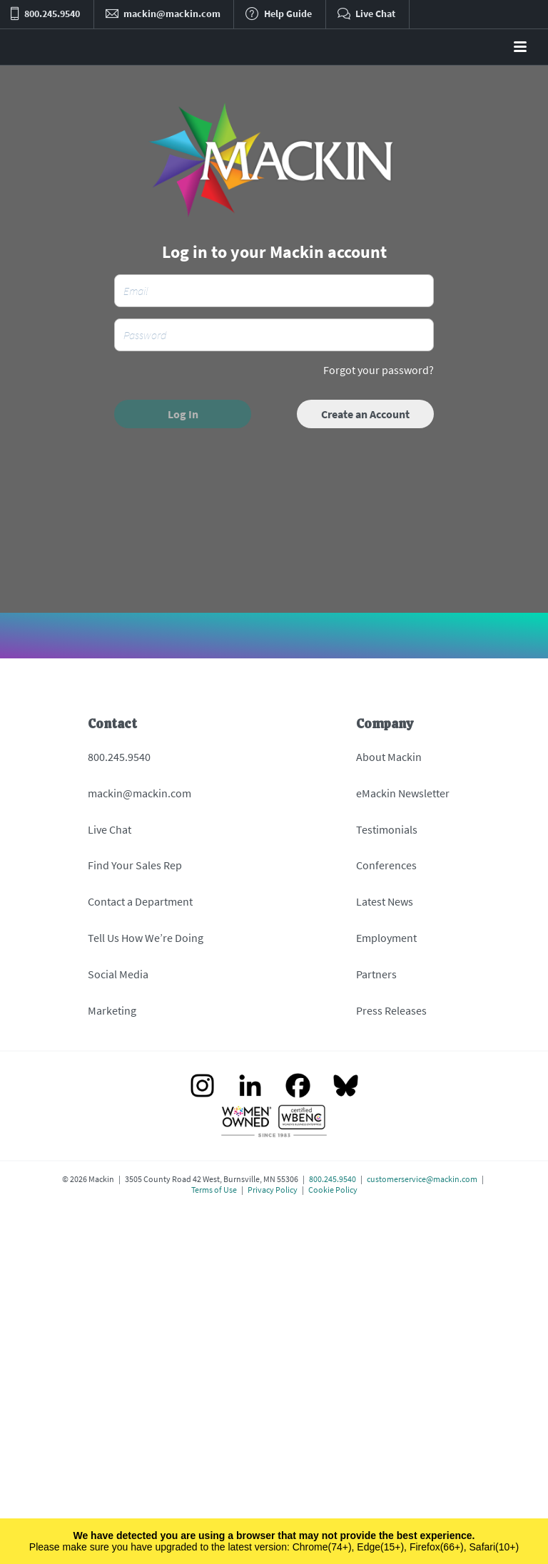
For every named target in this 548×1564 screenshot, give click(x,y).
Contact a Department (140, 901)
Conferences (386, 865)
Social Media (118, 974)
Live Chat (109, 829)
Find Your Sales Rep (135, 865)
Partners (376, 974)
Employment (386, 938)
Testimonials (386, 829)
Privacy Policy (273, 1189)
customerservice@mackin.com (422, 1179)
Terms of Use (214, 1189)
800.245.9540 (119, 757)
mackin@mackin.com (139, 793)
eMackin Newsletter (403, 793)
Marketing (112, 1010)
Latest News (384, 901)
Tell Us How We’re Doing (145, 938)
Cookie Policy (332, 1189)
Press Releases (391, 1010)
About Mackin (389, 757)
